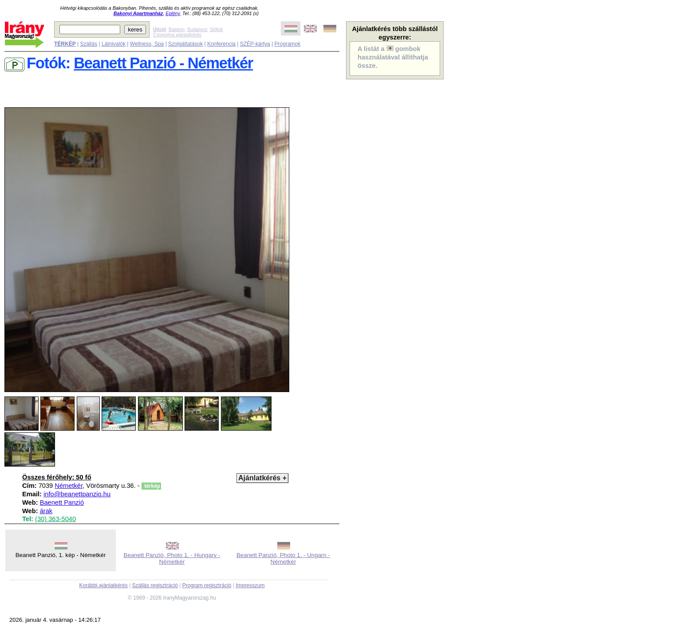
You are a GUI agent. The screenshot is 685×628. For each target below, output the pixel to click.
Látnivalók (114, 44)
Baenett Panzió (62, 502)
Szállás (88, 44)
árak (46, 510)
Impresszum (250, 585)
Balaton (177, 29)
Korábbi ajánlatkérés (103, 585)
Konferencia (221, 44)
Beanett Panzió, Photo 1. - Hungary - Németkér (172, 558)
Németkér (69, 485)
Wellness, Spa (147, 44)
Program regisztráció (207, 585)
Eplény (172, 13)
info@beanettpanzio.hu (76, 494)
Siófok (216, 29)
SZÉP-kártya (255, 44)
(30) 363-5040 (55, 518)
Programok (288, 44)
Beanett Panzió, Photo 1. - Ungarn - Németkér (283, 558)
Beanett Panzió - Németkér (163, 63)
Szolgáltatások (185, 44)
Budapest (197, 29)
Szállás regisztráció (155, 585)
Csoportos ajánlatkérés (177, 34)
